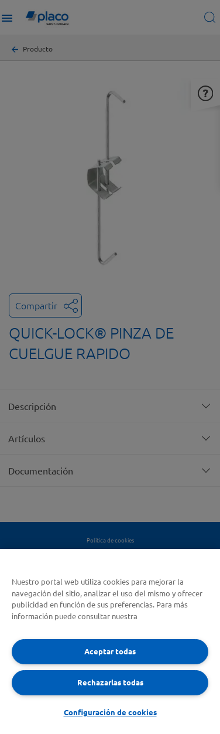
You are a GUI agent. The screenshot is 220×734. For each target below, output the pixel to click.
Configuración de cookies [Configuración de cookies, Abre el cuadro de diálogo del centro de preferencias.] (110, 712)
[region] (110, 641)
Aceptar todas (110, 651)
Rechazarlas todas (110, 682)
